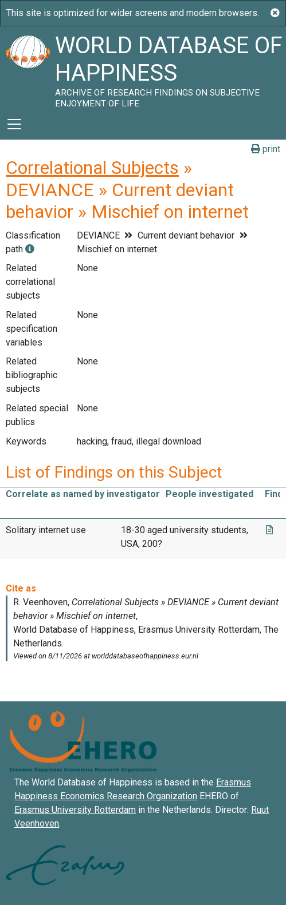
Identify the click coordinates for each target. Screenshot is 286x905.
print (265, 149)
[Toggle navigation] (14, 124)
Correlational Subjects (92, 167)
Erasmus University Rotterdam (75, 809)
